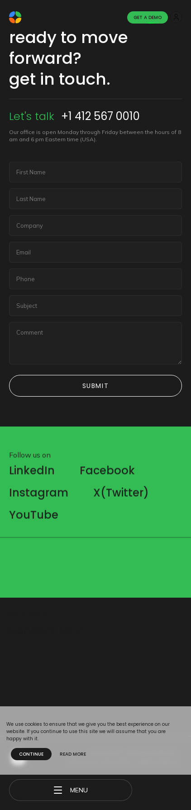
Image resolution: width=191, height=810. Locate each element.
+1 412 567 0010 (100, 116)
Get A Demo (148, 17)
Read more (73, 754)
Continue (31, 754)
